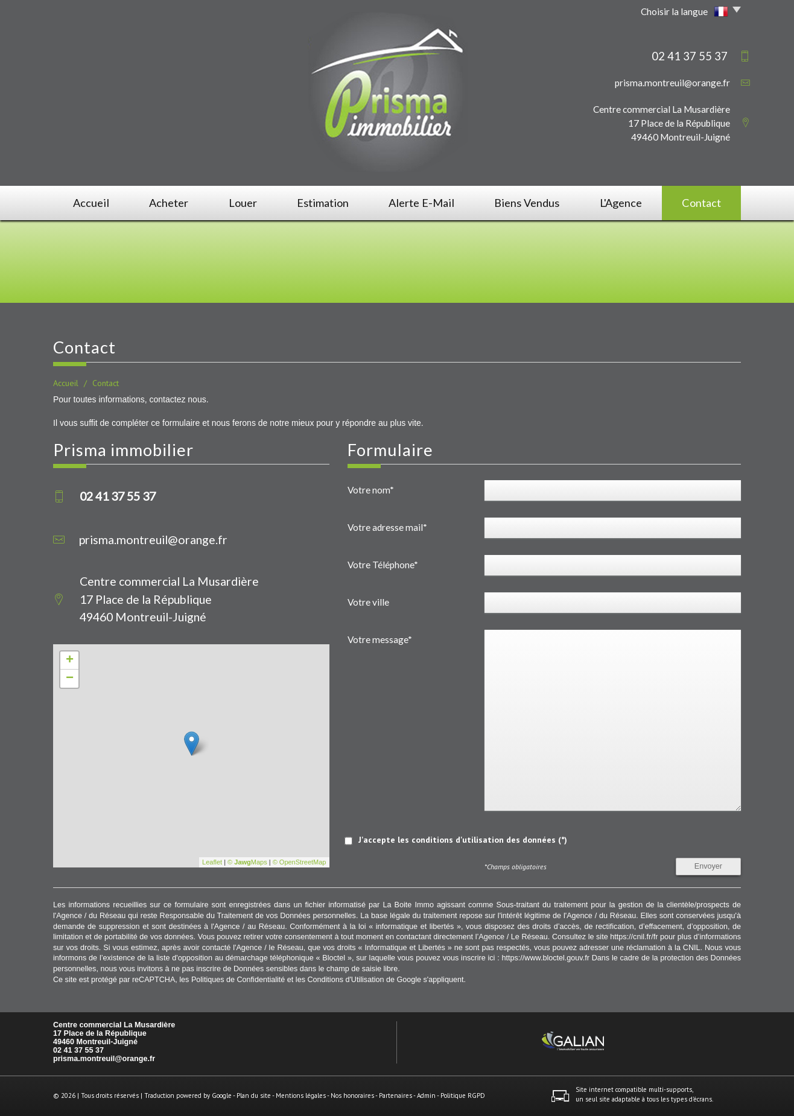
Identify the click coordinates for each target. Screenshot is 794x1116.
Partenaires (395, 1095)
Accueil (91, 202)
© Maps (247, 862)
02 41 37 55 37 (78, 1050)
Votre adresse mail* (387, 527)
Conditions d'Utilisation (345, 979)
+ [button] (70, 661)
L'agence (621, 202)
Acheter (168, 202)
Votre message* (380, 639)
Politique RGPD (462, 1095)
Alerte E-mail (421, 202)
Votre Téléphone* (383, 564)
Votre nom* (371, 489)
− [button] (70, 679)
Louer (243, 202)
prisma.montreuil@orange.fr (672, 82)
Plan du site (254, 1095)
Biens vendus (526, 202)
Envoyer (708, 866)
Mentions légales (301, 1095)
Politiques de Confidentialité (238, 979)
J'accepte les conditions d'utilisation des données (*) (462, 839)
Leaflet (212, 862)
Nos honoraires (352, 1095)
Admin (426, 1095)
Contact (701, 202)
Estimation (323, 202)
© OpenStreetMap (299, 862)
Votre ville (368, 602)
